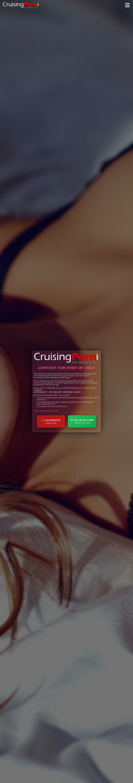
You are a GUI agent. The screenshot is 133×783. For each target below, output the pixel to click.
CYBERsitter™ (41, 392)
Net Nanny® (55, 392)
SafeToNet (68, 392)
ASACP (77, 392)
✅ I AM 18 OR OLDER (82, 421)
